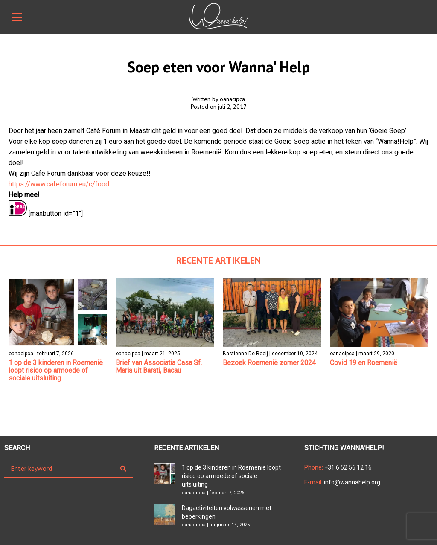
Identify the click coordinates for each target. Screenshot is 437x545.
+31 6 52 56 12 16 (338, 467)
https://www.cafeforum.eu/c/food (59, 184)
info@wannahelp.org (342, 482)
